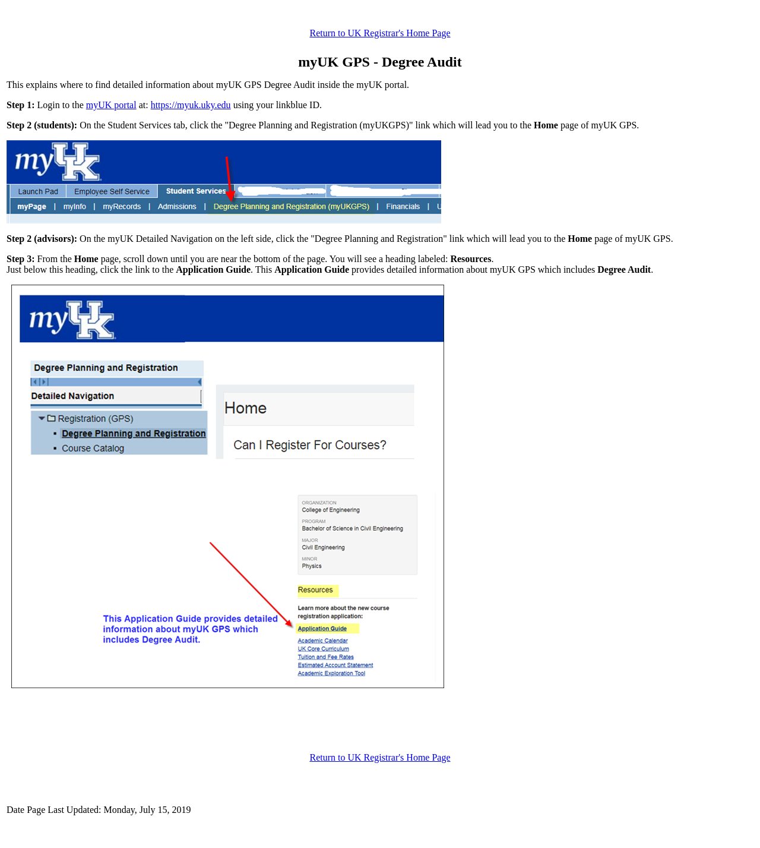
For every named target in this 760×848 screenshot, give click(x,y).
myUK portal (111, 105)
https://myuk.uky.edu (191, 105)
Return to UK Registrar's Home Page (379, 33)
